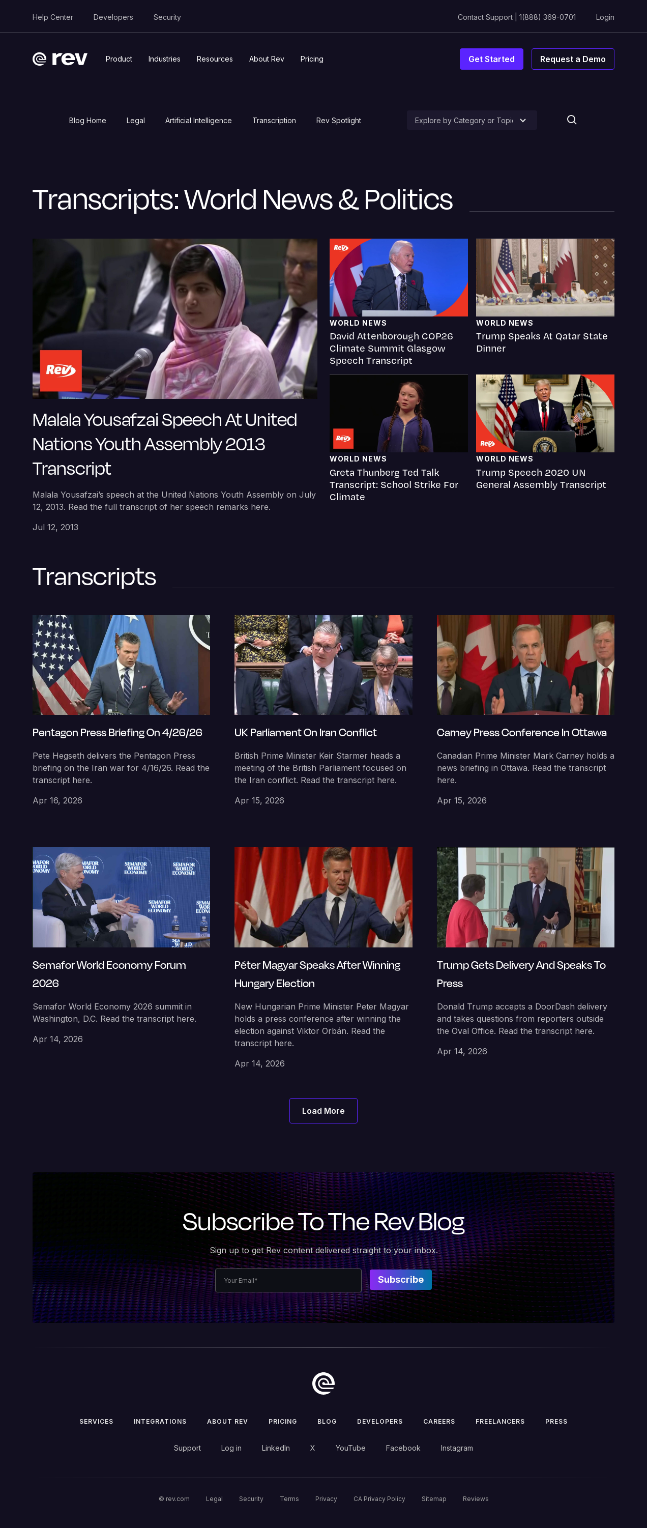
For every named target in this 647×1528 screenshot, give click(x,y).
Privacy (326, 1499)
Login (605, 17)
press (556, 1421)
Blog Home (87, 120)
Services (96, 1421)
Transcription (274, 120)
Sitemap (434, 1499)
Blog (327, 1421)
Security (167, 17)
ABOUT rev (227, 1421)
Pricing (283, 1421)
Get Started (491, 59)
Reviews (476, 1499)
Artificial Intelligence (198, 120)
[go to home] (323, 1383)
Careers (439, 1421)
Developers (113, 17)
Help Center (53, 17)
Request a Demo (573, 59)
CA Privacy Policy (379, 1499)
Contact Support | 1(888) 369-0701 (517, 17)
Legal (136, 120)
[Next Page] (323, 1110)
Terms (289, 1499)
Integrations (160, 1421)
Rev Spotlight (338, 120)
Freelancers (500, 1421)
